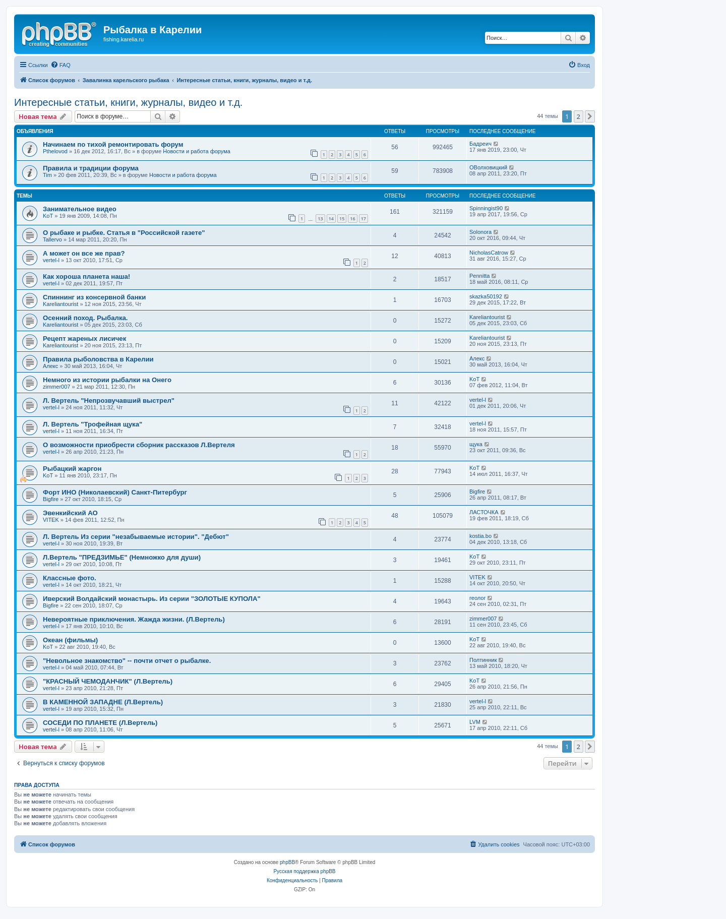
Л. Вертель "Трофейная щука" (92, 424)
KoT (48, 216)
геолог (477, 598)
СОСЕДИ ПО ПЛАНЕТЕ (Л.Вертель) (100, 722)
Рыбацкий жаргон (72, 468)
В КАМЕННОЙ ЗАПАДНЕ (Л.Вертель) (103, 702)
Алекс (50, 366)
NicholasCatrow (488, 253)
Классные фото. (69, 578)
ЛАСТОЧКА (484, 512)
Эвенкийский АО (70, 513)
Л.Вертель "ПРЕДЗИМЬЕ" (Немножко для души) (122, 557)
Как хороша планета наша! (86, 276)
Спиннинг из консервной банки (94, 297)
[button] (590, 116)
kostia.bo (480, 536)
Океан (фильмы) (70, 640)
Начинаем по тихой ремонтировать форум (113, 144)
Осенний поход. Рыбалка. (85, 318)
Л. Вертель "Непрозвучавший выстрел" (108, 400)
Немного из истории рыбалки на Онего (107, 380)
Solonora (480, 232)
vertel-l (51, 260)
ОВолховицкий (488, 167)
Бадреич (480, 144)
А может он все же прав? (84, 253)
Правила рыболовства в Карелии (98, 359)
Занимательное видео (79, 209)
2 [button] (578, 116)
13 (320, 218)
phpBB (287, 862)
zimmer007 (56, 387)
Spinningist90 (486, 208)
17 (363, 218)
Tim (47, 175)
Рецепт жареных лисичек (84, 338)
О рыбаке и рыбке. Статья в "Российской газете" (124, 232)
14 (331, 218)
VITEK (51, 520)
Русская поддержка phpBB (304, 871)
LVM (474, 722)
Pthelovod (55, 151)
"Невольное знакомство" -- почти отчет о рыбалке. (127, 660)
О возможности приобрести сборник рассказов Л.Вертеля (139, 445)
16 (352, 218)
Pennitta (479, 276)
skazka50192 (485, 296)
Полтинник (483, 660)
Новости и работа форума (196, 151)
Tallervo (52, 239)
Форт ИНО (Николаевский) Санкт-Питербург (115, 492)
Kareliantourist (60, 304)
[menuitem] (60, 65)
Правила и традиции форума (91, 168)
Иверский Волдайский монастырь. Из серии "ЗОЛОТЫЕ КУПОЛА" (152, 598)
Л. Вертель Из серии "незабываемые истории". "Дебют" (136, 536)
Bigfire (50, 499)
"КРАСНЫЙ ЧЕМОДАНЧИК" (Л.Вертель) (107, 681)
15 (341, 218)
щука (475, 444)
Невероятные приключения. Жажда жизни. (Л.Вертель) (134, 619)
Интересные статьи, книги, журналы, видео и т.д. (128, 102)
